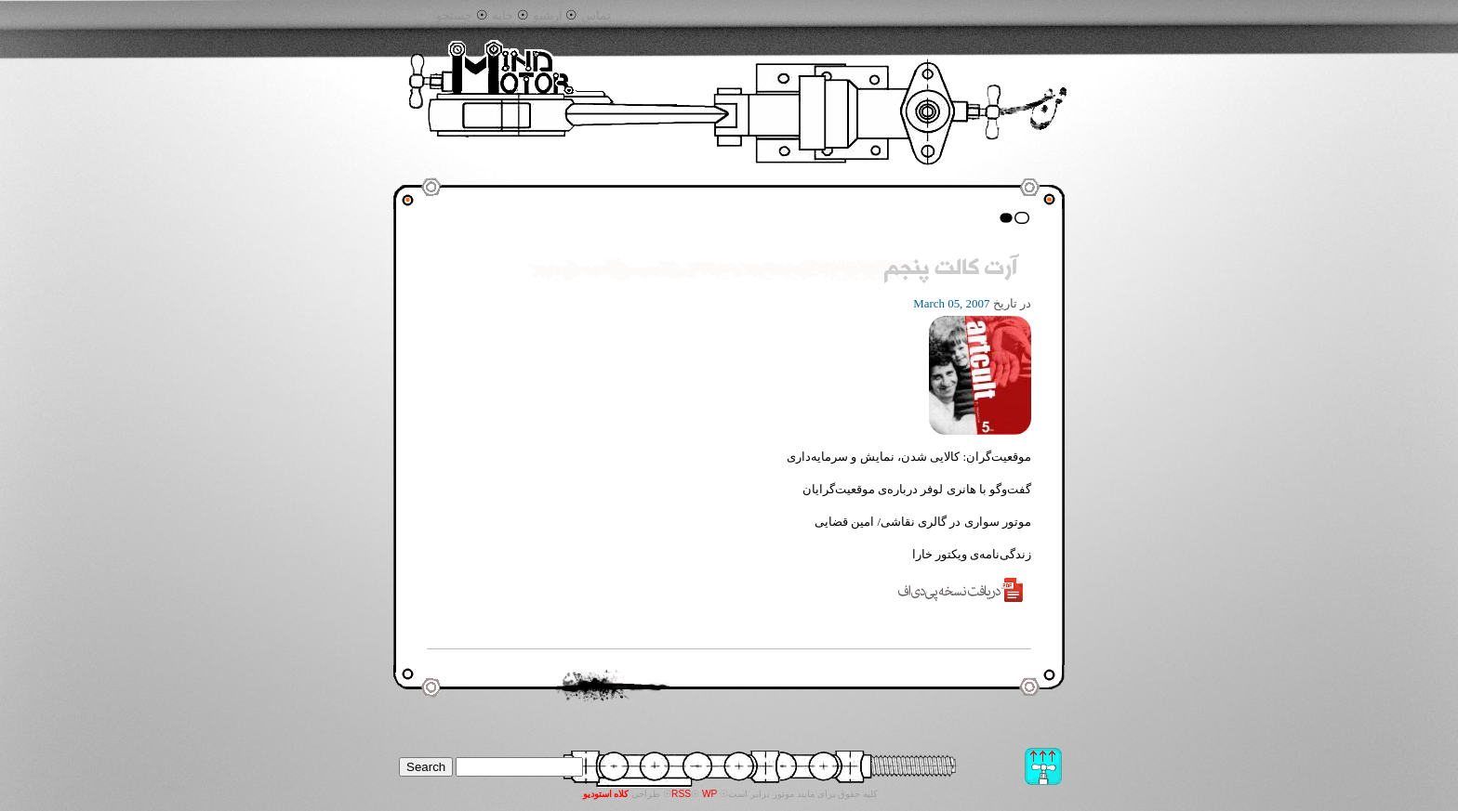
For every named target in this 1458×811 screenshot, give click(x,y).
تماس (596, 15)
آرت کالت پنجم (950, 270)
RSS (681, 794)
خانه (502, 15)
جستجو (454, 15)
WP (710, 794)
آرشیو (548, 15)
